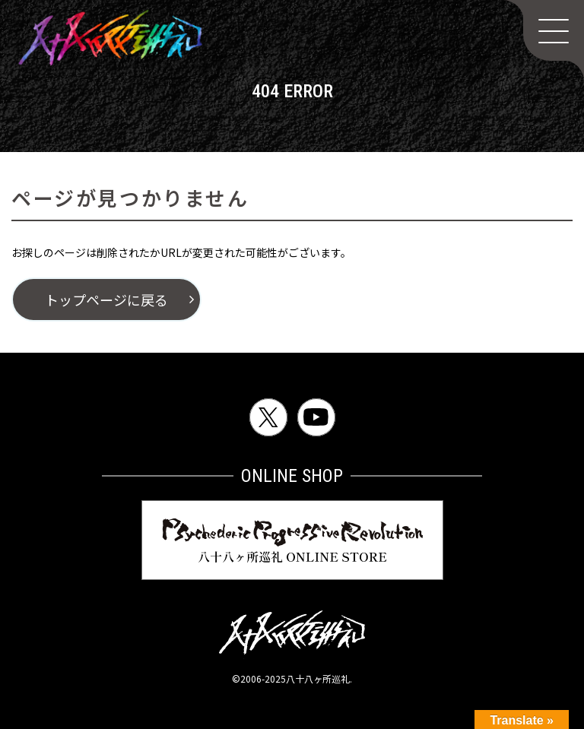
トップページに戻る (106, 299)
